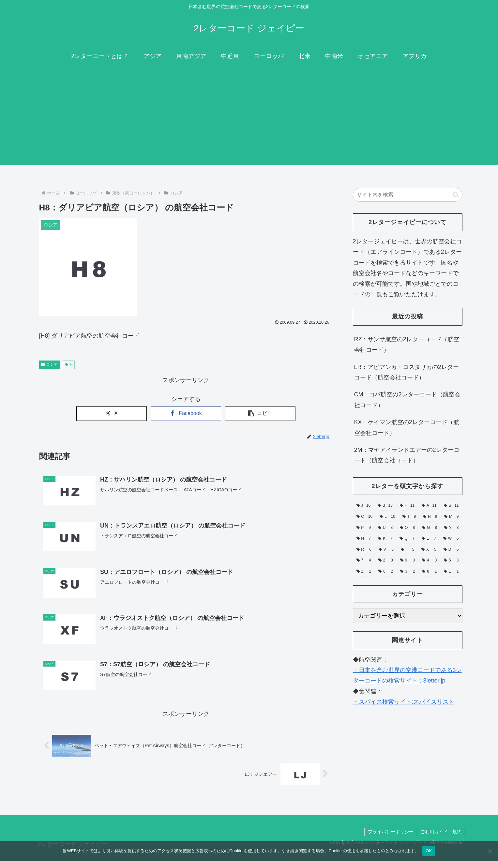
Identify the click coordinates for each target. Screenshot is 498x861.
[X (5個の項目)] (428, 550)
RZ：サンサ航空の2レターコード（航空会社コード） (406, 344)
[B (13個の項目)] (385, 506)
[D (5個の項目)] (451, 550)
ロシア (49, 364)
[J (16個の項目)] (364, 506)
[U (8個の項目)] (385, 528)
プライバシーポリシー (391, 831)
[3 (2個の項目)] (407, 572)
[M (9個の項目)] (451, 517)
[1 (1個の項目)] (451, 572)
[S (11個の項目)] (451, 506)
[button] (260, 413)
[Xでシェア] (111, 413)
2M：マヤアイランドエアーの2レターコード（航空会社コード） (407, 455)
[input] (407, 195)
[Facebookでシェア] (186, 413)
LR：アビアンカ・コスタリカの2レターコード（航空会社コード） (406, 372)
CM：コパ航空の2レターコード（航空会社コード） (407, 399)
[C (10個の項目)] (365, 517)
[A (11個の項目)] (429, 506)
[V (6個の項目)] (386, 550)
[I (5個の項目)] (407, 550)
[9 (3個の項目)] (407, 560)
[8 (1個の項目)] (429, 572)
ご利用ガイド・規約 (440, 831)
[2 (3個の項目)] (385, 560)
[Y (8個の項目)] (451, 528)
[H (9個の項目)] (430, 517)
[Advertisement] (249, 119)
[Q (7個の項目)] (407, 539)
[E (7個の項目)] (429, 539)
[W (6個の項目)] (450, 539)
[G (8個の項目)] (429, 528)
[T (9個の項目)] (409, 517)
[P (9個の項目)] (364, 528)
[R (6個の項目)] (364, 550)
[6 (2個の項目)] (385, 572)
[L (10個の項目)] (387, 517)
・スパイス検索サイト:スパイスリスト (403, 702)
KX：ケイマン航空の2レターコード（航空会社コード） (406, 427)
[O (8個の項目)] (407, 528)
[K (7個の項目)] (385, 539)
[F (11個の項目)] (407, 506)
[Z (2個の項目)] (364, 572)
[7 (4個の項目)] (364, 560)
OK (429, 850)
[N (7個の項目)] (364, 539)
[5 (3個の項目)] (451, 560)
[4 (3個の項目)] (429, 560)
